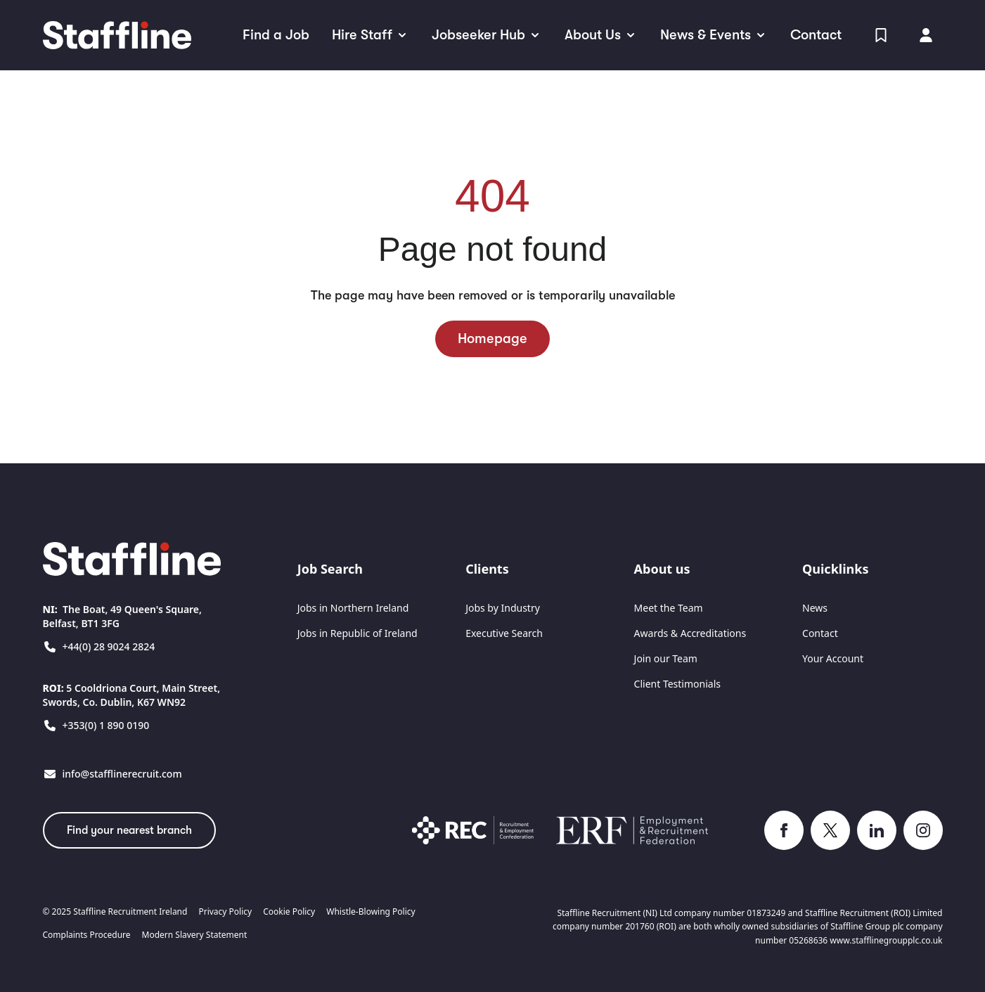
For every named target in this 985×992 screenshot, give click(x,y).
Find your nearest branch (129, 830)
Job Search (330, 568)
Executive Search (504, 633)
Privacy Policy (225, 911)
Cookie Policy (289, 911)
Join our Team (665, 658)
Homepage (492, 338)
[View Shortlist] (881, 35)
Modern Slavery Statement (194, 935)
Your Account (832, 658)
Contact (820, 633)
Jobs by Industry (502, 607)
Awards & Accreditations (690, 633)
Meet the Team (668, 607)
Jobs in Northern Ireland (353, 607)
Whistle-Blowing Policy (370, 911)
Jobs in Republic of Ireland (357, 633)
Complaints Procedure (87, 935)
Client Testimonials (677, 683)
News (815, 607)
